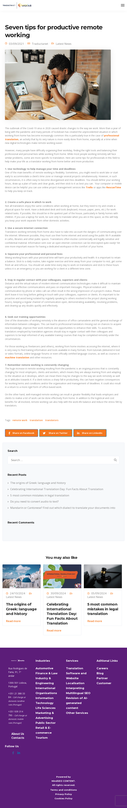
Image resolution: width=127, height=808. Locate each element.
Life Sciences (46, 708)
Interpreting (75, 688)
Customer (104, 683)
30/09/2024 (58, 593)
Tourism (42, 737)
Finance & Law (47, 673)
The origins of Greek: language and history (38, 483)
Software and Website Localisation (76, 678)
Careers (102, 668)
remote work (19, 420)
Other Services (77, 713)
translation (36, 420)
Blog (100, 673)
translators (51, 420)
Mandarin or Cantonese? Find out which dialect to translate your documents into (62, 508)
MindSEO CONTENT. (63, 781)
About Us (17, 734)
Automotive (44, 668)
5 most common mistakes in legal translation (39, 495)
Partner (102, 678)
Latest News (63, 44)
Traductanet (40, 44)
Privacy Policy (63, 794)
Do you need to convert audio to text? (34, 501)
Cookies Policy (63, 798)
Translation (74, 668)
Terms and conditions (63, 790)
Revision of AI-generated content (77, 703)
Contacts (17, 738)
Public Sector (46, 722)
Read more (13, 621)
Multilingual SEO (78, 693)
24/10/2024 (17, 593)
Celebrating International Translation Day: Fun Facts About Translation (56, 489)
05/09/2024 (98, 593)
